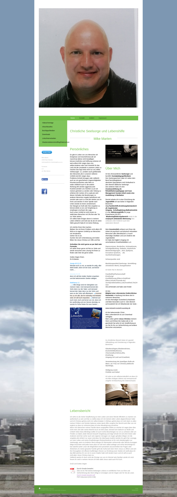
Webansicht (135, 490)
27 (72, 285)
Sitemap (51, 488)
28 (94, 293)
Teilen (44, 179)
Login (136, 488)
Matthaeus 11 (75, 283)
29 (91, 298)
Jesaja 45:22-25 (75, 263)
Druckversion (44, 488)
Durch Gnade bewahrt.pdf (86, 475)
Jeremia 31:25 (75, 274)
